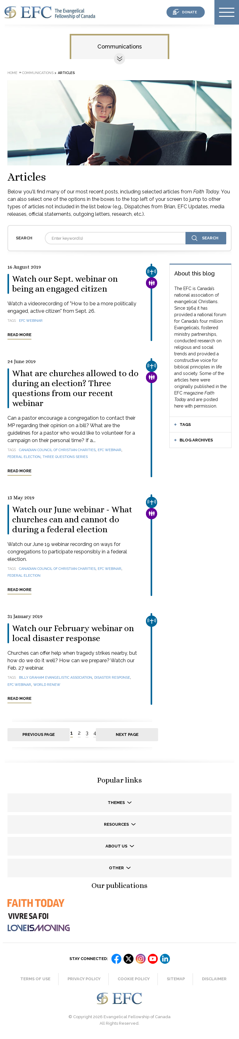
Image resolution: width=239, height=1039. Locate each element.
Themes (117, 802)
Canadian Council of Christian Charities (57, 450)
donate (189, 12)
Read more (19, 334)
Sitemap (176, 979)
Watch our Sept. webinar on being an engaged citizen (65, 284)
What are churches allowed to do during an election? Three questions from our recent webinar (75, 388)
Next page (127, 734)
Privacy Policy (84, 979)
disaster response (112, 678)
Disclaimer (214, 979)
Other (117, 868)
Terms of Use (35, 979)
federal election (23, 457)
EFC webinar (31, 321)
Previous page (38, 734)
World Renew (46, 685)
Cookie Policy (134, 979)
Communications (119, 46)
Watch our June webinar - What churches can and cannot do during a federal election (72, 519)
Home (12, 73)
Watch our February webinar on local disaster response (73, 633)
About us (116, 846)
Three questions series (65, 457)
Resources (117, 824)
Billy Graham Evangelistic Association (55, 678)
